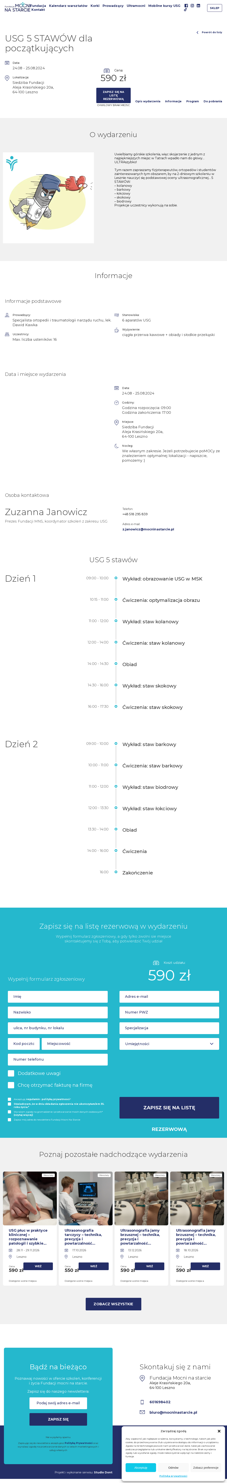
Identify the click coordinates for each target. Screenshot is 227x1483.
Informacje (173, 101)
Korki (95, 6)
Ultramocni (136, 6)
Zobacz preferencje (205, 1467)
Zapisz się (58, 1419)
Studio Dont (103, 1472)
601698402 (160, 1402)
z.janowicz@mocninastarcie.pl (148, 529)
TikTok (185, 9)
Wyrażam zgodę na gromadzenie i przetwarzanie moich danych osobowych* (58, 1113)
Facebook (186, 5)
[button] (219, 1431)
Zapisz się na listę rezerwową (113, 95)
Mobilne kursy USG (164, 6)
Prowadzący (113, 6)
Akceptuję (140, 1467)
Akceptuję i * (42, 1099)
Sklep (214, 8)
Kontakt (38, 10)
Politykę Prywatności (79, 1443)
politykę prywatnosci (56, 1099)
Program (192, 101)
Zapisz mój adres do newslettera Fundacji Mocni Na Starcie (47, 1119)
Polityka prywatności (173, 1476)
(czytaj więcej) (23, 1114)
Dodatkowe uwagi (39, 1073)
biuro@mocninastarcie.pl (173, 1412)
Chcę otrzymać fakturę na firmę (55, 1085)
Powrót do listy (209, 32)
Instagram (192, 5)
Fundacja (38, 6)
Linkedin (198, 5)
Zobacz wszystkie (113, 1304)
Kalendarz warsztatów (68, 6)
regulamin (33, 1099)
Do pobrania (213, 101)
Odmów (173, 1467)
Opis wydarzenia (147, 101)
